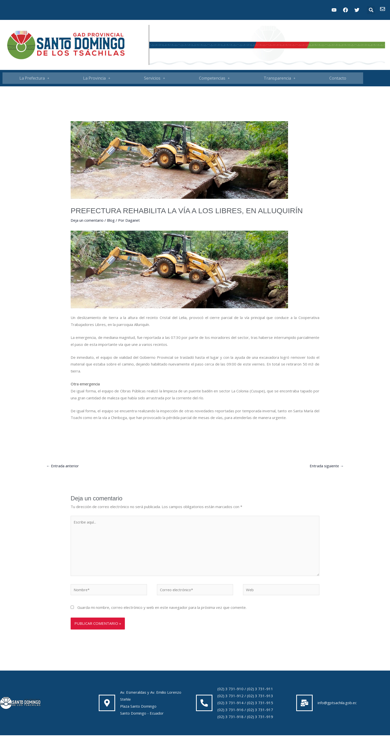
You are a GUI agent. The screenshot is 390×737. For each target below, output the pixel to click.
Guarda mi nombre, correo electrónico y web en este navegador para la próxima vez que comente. (161, 609)
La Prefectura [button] (34, 78)
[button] (371, 10)
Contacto (337, 78)
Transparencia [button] (279, 78)
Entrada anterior (62, 465)
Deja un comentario (87, 220)
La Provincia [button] (96, 78)
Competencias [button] (214, 78)
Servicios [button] (154, 78)
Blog (111, 220)
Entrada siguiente (326, 465)
